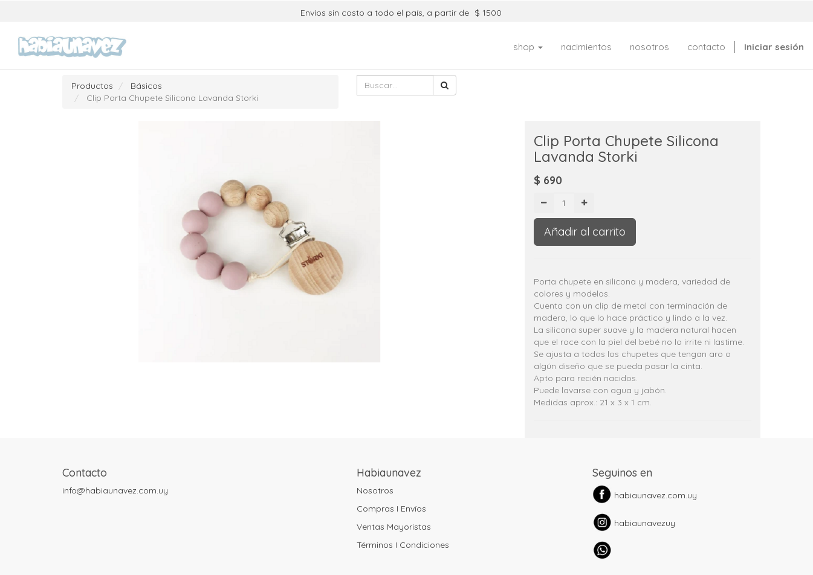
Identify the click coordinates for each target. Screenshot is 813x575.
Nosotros (375, 490)
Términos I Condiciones (403, 544)
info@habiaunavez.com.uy (115, 490)
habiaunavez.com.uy (655, 495)
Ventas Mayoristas (394, 526)
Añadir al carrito (585, 232)
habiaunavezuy (644, 523)
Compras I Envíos (391, 508)
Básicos (146, 85)
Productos (92, 85)
